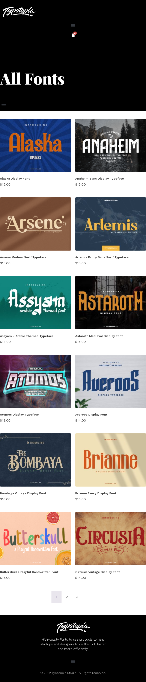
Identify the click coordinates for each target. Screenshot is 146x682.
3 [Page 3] (77, 597)
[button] (73, 25)
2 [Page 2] (67, 597)
